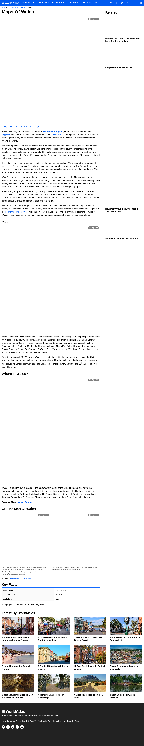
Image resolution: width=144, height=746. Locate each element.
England (6, 135)
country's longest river (16, 212)
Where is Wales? (16, 127)
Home (4, 721)
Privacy (18, 721)
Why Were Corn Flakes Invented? (121, 238)
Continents (28, 3)
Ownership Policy (73, 721)
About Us (33, 721)
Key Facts (38, 127)
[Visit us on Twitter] (12, 727)
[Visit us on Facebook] (8, 727)
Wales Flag (27, 578)
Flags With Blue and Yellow (118, 68)
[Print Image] (93, 19)
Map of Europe (25, 502)
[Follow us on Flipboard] (3, 727)
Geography (58, 3)
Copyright (25, 721)
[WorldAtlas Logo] (11, 3)
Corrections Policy (59, 721)
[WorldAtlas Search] (141, 3)
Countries (43, 3)
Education (73, 3)
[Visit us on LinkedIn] (22, 727)
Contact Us (11, 721)
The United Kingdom (53, 131)
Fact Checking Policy (44, 721)
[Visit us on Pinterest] (17, 727)
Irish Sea (57, 135)
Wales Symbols (14, 578)
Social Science (90, 3)
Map (5, 127)
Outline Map (28, 127)
